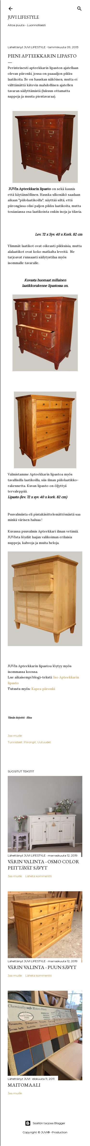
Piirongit (30, 742)
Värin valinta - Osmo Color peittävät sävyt (43, 864)
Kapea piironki (43, 689)
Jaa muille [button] (15, 735)
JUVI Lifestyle (23, 17)
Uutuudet (44, 742)
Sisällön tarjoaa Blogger (45, 1123)
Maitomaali (24, 1085)
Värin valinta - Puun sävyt (42, 967)
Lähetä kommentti (38, 876)
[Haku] (79, 7)
